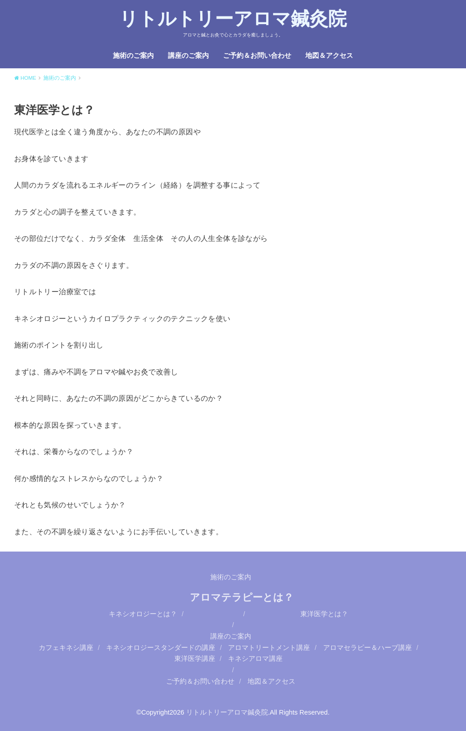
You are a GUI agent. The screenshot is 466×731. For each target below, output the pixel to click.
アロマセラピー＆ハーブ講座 (367, 647)
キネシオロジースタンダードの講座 (160, 647)
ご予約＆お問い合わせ (257, 55)
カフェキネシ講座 (66, 647)
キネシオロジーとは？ (143, 614)
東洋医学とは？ (324, 614)
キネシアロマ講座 (255, 658)
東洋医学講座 (194, 658)
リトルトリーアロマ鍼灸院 (233, 18)
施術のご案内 (133, 55)
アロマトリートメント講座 (269, 647)
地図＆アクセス (329, 55)
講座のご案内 (188, 55)
